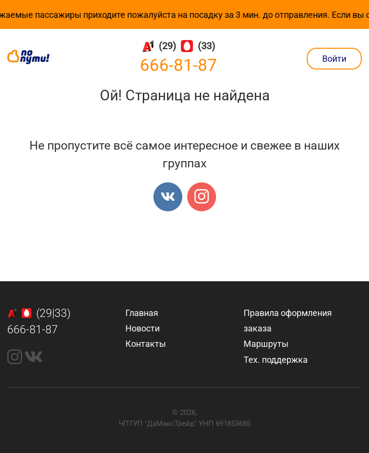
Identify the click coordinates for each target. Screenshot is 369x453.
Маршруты (266, 344)
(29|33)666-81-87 (39, 322)
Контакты (145, 344)
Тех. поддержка (276, 360)
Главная (141, 313)
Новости (142, 328)
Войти (334, 59)
